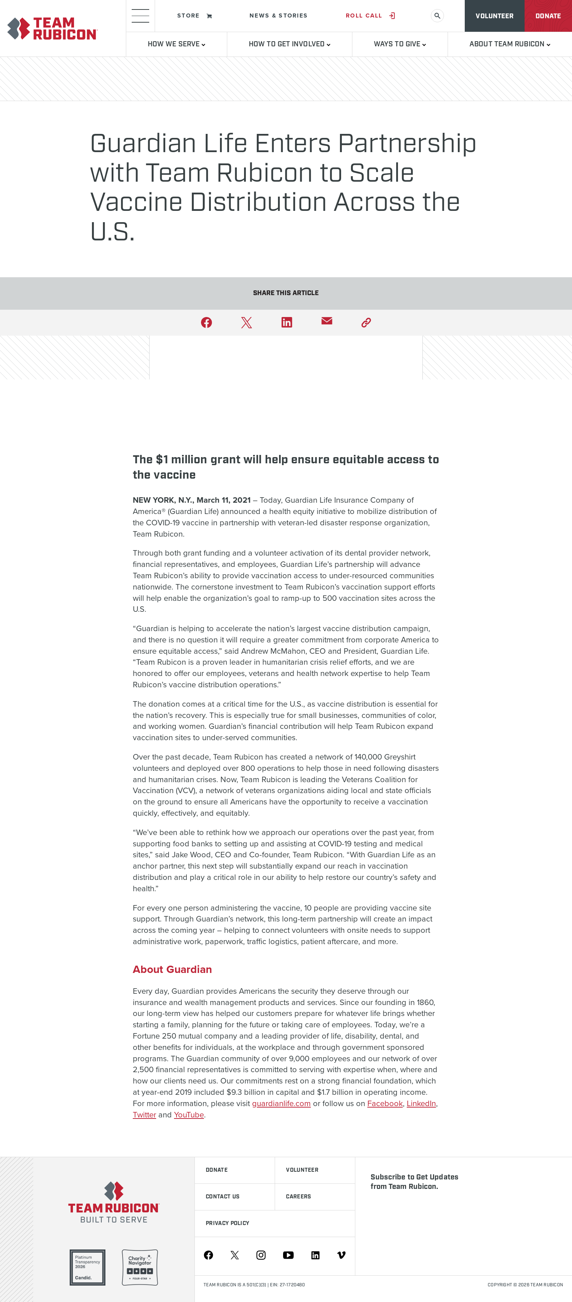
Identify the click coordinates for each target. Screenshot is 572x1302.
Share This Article (286, 293)
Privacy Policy (227, 1223)
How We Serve (176, 44)
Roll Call (370, 15)
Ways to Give (400, 44)
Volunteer (495, 16)
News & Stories (279, 15)
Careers (298, 1197)
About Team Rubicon (509, 44)
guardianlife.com (281, 1103)
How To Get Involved (290, 44)
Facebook (385, 1103)
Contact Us (222, 1197)
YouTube (189, 1115)
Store (194, 15)
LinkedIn (421, 1103)
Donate (548, 16)
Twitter (144, 1115)
